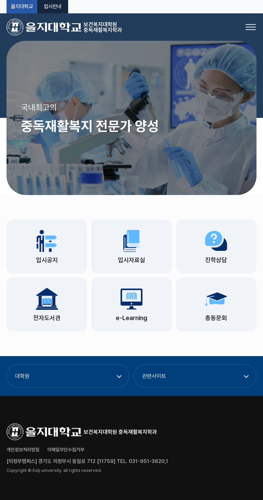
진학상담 (216, 260)
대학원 (22, 376)
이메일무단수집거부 (65, 449)
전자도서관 (47, 317)
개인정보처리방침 (23, 449)
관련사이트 (154, 376)
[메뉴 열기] (250, 27)
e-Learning (131, 317)
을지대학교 (22, 6)
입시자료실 (131, 260)
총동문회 (216, 317)
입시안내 (53, 6)
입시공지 (47, 260)
